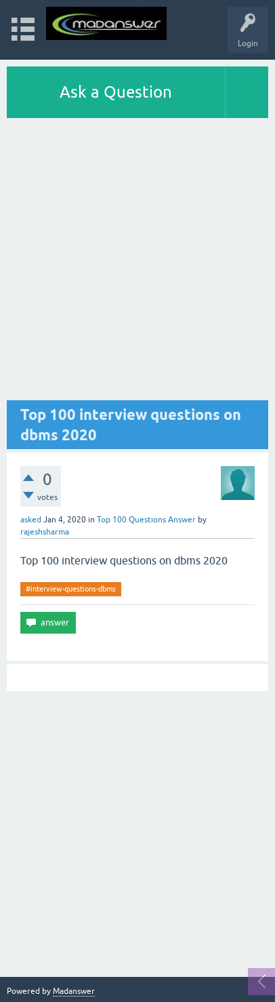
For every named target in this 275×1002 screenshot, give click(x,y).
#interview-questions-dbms (71, 589)
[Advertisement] (137, 262)
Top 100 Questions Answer (146, 519)
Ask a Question (116, 92)
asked (30, 519)
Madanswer (74, 991)
